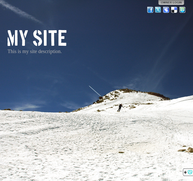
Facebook (150, 9)
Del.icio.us (174, 9)
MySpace (166, 9)
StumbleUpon (182, 9)
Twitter (158, 9)
